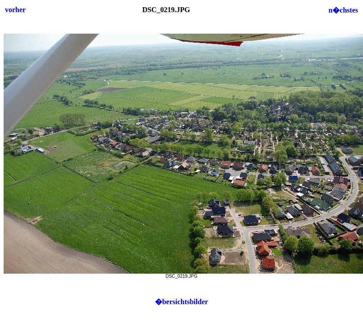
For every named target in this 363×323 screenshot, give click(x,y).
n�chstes (343, 10)
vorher (15, 9)
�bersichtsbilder (181, 302)
